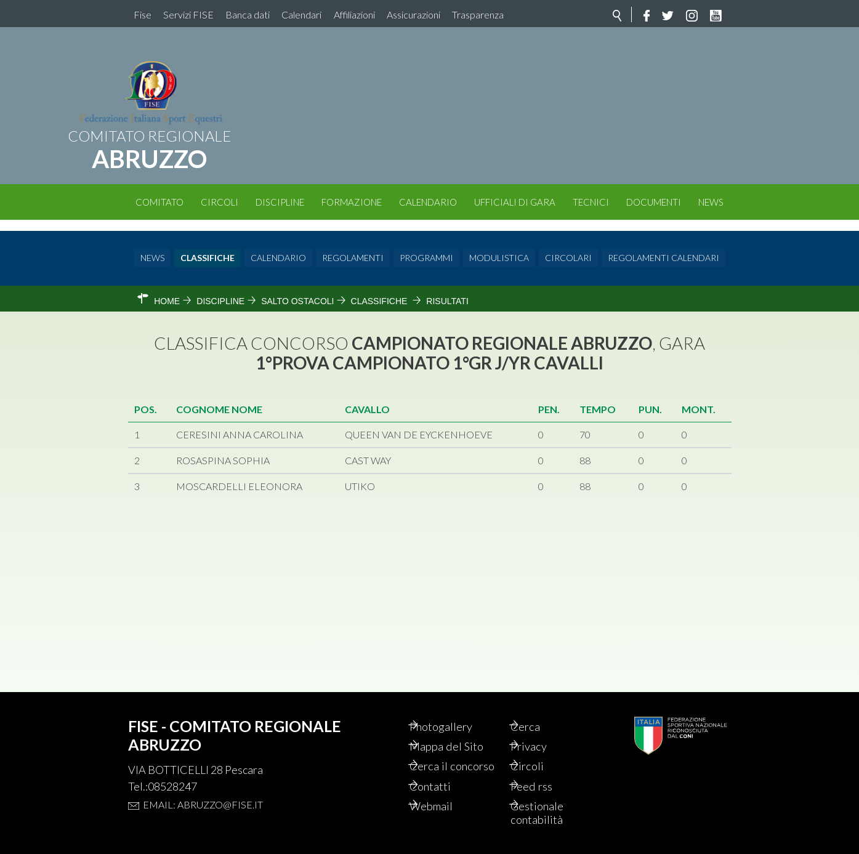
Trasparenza (478, 14)
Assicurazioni (413, 14)
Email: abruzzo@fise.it (203, 783)
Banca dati (247, 14)
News (711, 201)
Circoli (219, 201)
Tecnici (591, 201)
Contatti (445, 783)
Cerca (540, 705)
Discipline (280, 201)
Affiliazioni (354, 14)
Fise (142, 14)
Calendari (301, 14)
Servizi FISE (188, 14)
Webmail (447, 804)
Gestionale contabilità (553, 811)
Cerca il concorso (448, 755)
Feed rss (546, 783)
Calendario (428, 201)
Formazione (351, 201)
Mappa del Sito (462, 726)
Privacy (544, 726)
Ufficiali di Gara (514, 201)
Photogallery (457, 705)
